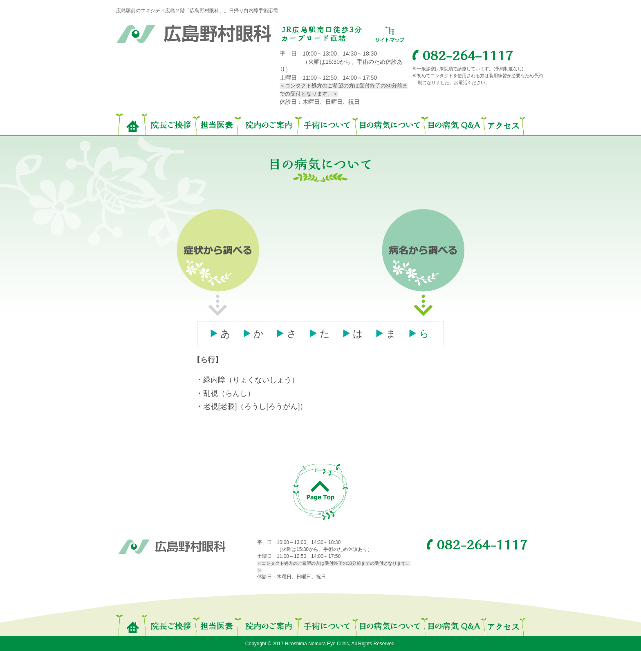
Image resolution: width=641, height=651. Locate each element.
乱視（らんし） (229, 393)
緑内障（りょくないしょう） (251, 380)
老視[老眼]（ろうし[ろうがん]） (255, 406)
